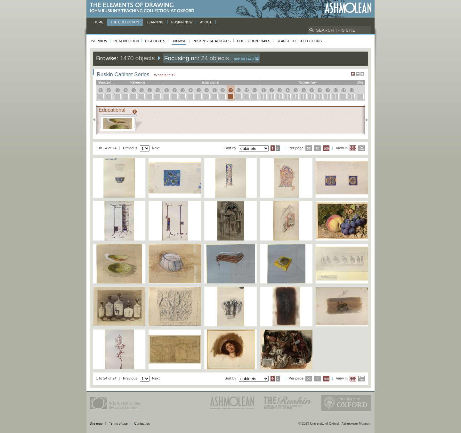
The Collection (125, 22)
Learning (155, 22)
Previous (96, 119)
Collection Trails (253, 41)
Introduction (126, 41)
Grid (353, 148)
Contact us (142, 423)
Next (364, 119)
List (361, 148)
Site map (96, 423)
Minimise (358, 74)
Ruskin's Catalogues (212, 41)
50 (317, 149)
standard (104, 82)
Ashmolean (348, 8)
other (361, 82)
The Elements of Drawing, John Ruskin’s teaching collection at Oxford (144, 8)
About (205, 22)
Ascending (273, 148)
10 (238, 90)
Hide (362, 74)
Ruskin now (182, 22)
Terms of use (118, 423)
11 (246, 90)
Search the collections (299, 41)
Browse (179, 41)
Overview (98, 41)
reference (137, 82)
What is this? (164, 75)
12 (254, 90)
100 (326, 149)
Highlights (155, 41)
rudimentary (308, 82)
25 (309, 149)
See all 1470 (244, 59)
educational (210, 82)
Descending (278, 148)
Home (98, 22)
